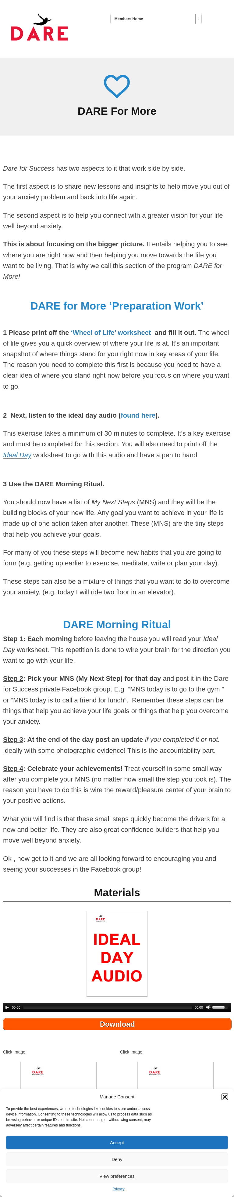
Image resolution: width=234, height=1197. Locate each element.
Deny (117, 1159)
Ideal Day (17, 455)
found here (138, 415)
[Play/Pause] (7, 1007)
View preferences (117, 1176)
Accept (117, 1142)
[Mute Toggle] (208, 1007)
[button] (225, 1097)
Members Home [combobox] (129, 19)
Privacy (118, 1189)
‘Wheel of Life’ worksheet (112, 332)
